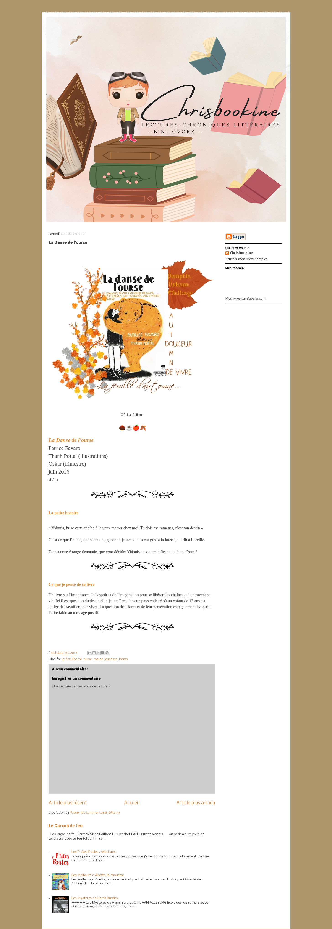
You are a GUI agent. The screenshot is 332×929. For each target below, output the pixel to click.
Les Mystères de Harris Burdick (94, 898)
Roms (123, 659)
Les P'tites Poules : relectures (93, 852)
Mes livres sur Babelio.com (245, 299)
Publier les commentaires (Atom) (95, 813)
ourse (88, 659)
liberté (77, 659)
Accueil (131, 803)
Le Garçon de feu (66, 826)
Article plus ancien (195, 803)
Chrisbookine (241, 253)
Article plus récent (68, 803)
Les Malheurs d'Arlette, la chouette (97, 875)
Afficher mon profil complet (246, 259)
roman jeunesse (106, 659)
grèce (66, 659)
